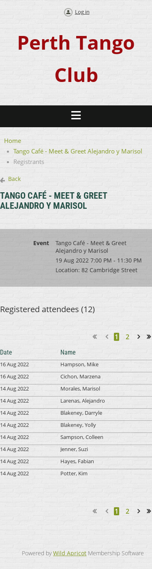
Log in (82, 11)
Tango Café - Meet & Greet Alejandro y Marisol (77, 151)
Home (12, 140)
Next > (140, 336)
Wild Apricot (69, 553)
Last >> (151, 336)
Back (14, 179)
